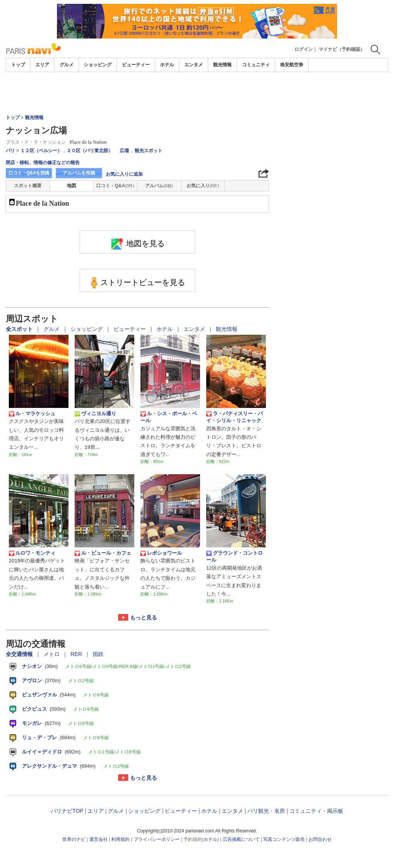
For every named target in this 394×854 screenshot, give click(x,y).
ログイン (303, 49)
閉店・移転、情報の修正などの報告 (43, 162)
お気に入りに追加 (124, 174)
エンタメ (193, 64)
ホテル (167, 64)
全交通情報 (20, 654)
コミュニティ (256, 64)
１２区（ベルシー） (41, 150)
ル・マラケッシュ (32, 414)
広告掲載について (241, 839)
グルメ (66, 64)
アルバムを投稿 (79, 173)
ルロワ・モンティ (32, 553)
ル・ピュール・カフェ (103, 553)
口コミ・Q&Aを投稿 (28, 173)
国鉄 (98, 654)
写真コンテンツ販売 (284, 839)
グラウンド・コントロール (234, 556)
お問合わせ (320, 839)
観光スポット (148, 150)
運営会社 (98, 839)
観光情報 (222, 64)
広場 (124, 150)
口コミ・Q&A (115, 185)
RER (76, 654)
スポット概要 (28, 185)
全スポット (20, 329)
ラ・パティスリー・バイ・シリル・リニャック (234, 417)
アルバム (159, 185)
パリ (10, 150)
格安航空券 (291, 64)
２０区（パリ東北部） (90, 150)
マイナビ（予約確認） (342, 49)
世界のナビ (73, 839)
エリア (42, 64)
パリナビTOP (67, 811)
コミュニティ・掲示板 (316, 811)
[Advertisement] (197, 93)
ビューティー (136, 64)
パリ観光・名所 (266, 811)
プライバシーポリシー (157, 839)
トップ (18, 64)
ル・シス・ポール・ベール (168, 417)
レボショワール (161, 553)
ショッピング (98, 64)
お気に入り (203, 185)
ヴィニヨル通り (95, 414)
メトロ (52, 654)
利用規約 (120, 839)
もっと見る (143, 617)
